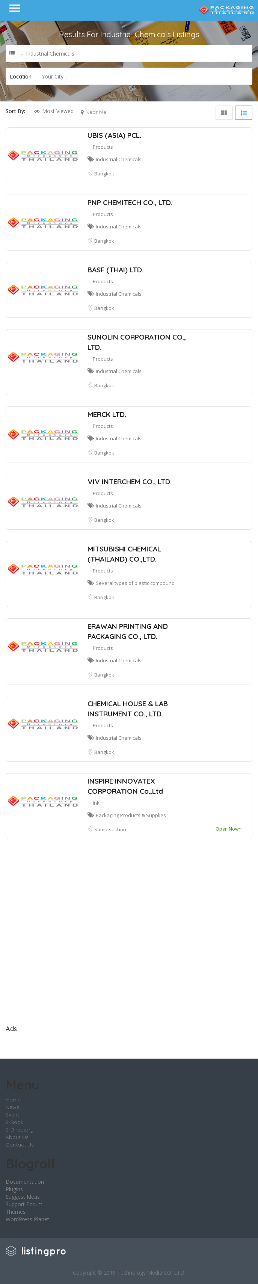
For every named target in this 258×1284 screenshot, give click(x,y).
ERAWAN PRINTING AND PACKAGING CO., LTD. (128, 631)
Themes (16, 1211)
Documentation (25, 1181)
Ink (96, 802)
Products (103, 147)
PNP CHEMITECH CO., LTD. (130, 202)
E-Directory (19, 1129)
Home (13, 1099)
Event (12, 1114)
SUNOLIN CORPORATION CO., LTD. (137, 342)
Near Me (96, 112)
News (12, 1107)
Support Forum (24, 1204)
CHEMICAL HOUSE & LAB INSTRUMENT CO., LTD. (128, 708)
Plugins (14, 1189)
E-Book (14, 1122)
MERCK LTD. (107, 414)
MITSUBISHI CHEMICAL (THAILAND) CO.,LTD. (124, 553)
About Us (17, 1137)
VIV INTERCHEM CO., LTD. (130, 481)
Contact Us (20, 1144)
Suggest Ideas (23, 1196)
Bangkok (104, 173)
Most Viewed (58, 111)
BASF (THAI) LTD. (115, 269)
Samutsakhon (110, 829)
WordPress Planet (27, 1219)
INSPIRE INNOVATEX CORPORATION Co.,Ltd (125, 786)
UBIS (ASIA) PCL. (114, 135)
